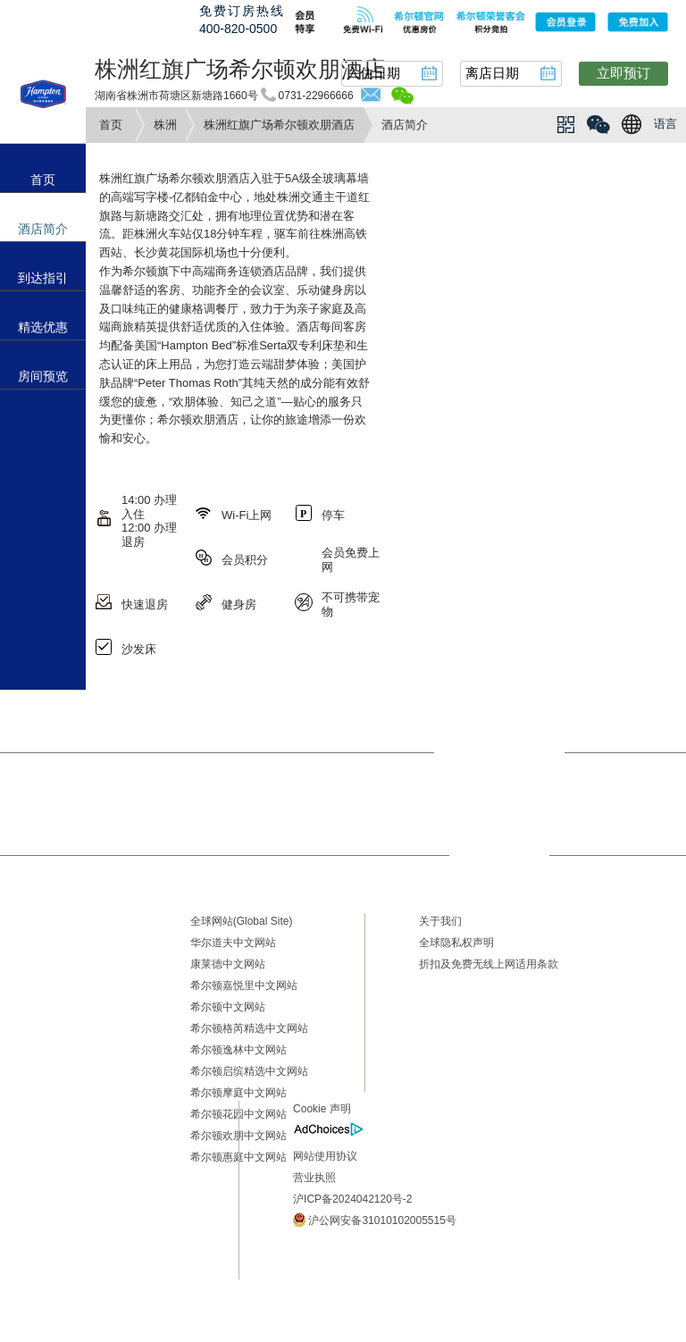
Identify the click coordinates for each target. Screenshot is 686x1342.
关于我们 (440, 921)
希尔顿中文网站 (227, 1007)
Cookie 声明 (322, 1109)
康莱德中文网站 (227, 964)
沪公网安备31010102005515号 (374, 1219)
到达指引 (43, 278)
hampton (43, 94)
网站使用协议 (325, 1156)
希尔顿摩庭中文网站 (238, 1092)
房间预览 (43, 376)
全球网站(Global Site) (241, 921)
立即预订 (623, 72)
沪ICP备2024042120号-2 (352, 1199)
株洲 (165, 124)
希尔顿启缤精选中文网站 (249, 1071)
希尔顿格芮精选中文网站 (249, 1028)
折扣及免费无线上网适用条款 (488, 964)
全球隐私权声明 (456, 942)
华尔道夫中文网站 (233, 942)
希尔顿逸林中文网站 (238, 1050)
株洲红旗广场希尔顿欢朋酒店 (279, 124)
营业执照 (314, 1177)
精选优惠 (43, 327)
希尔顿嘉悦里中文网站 (243, 985)
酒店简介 (43, 229)
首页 (110, 124)
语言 (665, 123)
